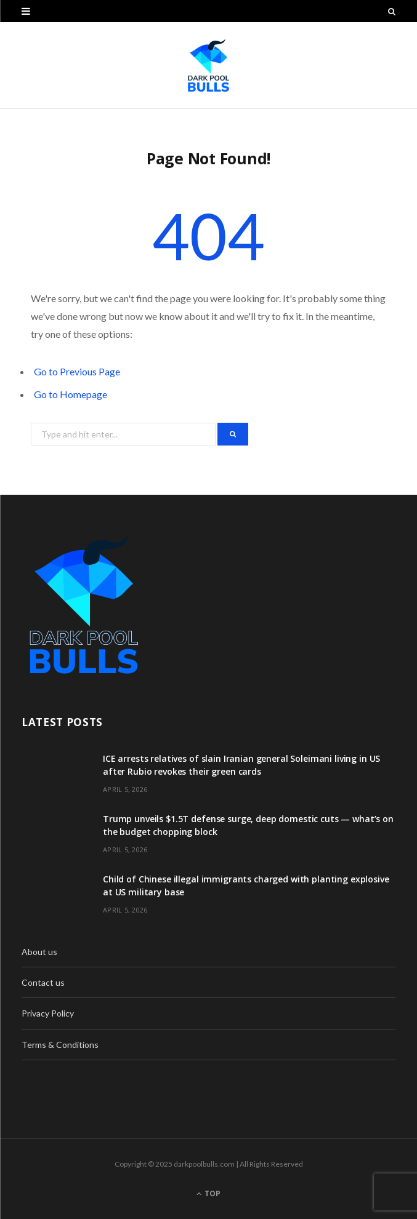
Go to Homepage (70, 394)
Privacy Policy (48, 1013)
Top (208, 1193)
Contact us (43, 982)
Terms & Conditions (60, 1044)
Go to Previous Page (77, 371)
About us (39, 951)
